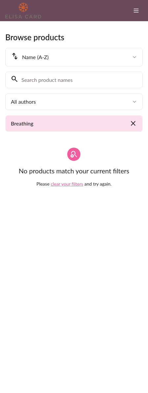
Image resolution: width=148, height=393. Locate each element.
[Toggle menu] (136, 10)
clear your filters (67, 184)
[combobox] (74, 57)
